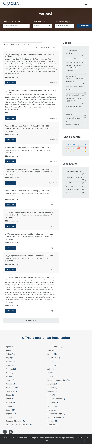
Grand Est (69, 183)
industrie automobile (12, 74)
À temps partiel (76, 145)
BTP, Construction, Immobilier (72, 52)
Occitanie (69, 193)
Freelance (76, 151)
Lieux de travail (39, 22)
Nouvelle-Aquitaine (72, 189)
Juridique (69, 115)
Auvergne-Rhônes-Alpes (74, 171)
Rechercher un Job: (11, 22)
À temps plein (76, 148)
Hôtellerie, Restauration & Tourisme (74, 88)
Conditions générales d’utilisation (49, 438)
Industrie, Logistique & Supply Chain (73, 99)
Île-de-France (70, 186)
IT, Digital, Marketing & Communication (73, 108)
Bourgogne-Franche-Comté (75, 177)
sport (67, 121)
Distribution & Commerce (74, 59)
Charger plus (31, 320)
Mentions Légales (26, 438)
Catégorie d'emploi (63, 22)
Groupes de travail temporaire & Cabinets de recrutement (74, 78)
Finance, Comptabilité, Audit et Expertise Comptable (73, 68)
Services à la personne (73, 118)
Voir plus (10, 82)
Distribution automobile (47, 71)
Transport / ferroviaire (73, 124)
